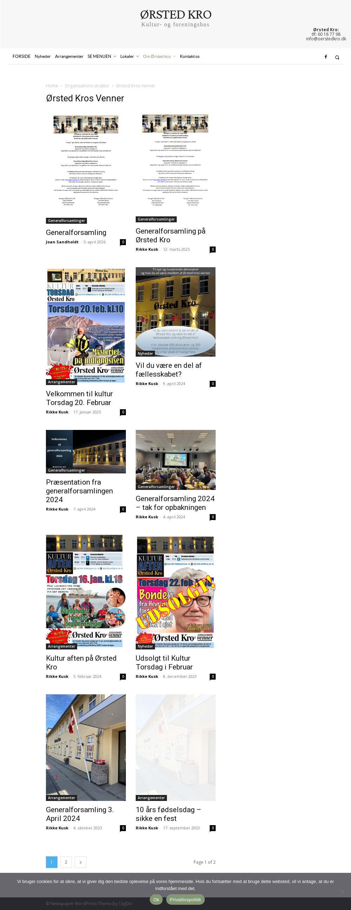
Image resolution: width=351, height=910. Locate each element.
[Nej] (342, 891)
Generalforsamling (76, 232)
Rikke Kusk (147, 249)
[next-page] (81, 862)
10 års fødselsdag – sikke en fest (168, 814)
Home (52, 86)
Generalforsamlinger (66, 220)
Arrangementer (61, 381)
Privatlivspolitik (185, 899)
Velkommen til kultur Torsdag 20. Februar (79, 398)
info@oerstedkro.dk (326, 39)
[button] (337, 57)
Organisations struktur (87, 86)
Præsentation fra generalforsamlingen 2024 (79, 491)
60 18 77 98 (329, 34)
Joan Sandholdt (62, 241)
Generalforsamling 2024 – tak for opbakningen (175, 503)
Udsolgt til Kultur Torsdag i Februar (164, 662)
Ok (156, 899)
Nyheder (145, 353)
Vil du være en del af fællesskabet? (169, 369)
